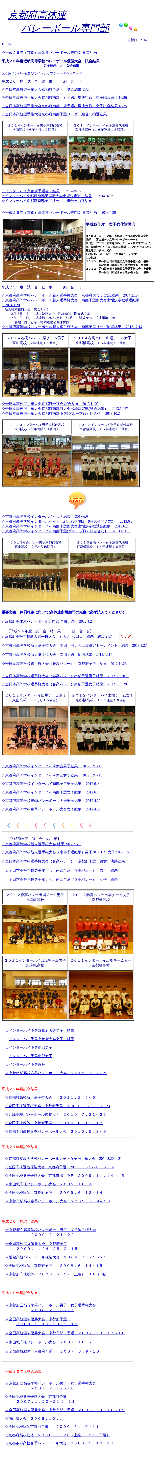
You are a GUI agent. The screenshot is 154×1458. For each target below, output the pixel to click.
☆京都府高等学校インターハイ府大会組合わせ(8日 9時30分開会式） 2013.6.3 (69, 521)
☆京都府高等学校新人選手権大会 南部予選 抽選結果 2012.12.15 (57, 655)
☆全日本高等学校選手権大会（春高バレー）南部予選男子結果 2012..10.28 (65, 676)
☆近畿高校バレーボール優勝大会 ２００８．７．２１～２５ (56, 1257)
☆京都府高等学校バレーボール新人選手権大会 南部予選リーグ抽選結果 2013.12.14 (72, 327)
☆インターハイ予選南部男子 (28, 1047)
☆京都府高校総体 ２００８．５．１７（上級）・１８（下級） (57, 1274)
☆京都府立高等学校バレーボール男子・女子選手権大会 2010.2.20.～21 (63, 1159)
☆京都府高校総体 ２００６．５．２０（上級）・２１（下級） (57, 1435)
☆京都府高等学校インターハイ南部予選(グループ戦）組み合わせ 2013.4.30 (66, 531)
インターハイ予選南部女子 (30, 1056)
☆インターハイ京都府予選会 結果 (31, 191)
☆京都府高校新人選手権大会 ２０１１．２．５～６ (50, 1097)
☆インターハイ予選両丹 (25, 1064)
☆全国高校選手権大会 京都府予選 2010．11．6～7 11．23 (57, 1106)
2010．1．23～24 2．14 (92, 1167)
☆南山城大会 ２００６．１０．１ (34, 1419)
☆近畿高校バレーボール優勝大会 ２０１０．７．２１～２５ (55, 1114)
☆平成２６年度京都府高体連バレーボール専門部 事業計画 (49, 53)
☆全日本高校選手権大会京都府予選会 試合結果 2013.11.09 (50, 404)
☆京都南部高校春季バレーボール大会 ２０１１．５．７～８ (56, 1073)
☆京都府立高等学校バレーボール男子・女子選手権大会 (50, 1230)
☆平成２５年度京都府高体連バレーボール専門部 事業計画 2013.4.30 (61, 213)
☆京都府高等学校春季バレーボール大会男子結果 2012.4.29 (53, 801)
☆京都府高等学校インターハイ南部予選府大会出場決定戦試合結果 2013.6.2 (66, 526)
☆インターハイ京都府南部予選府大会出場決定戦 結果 (47, 196)
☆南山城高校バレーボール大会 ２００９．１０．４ (48, 1184)
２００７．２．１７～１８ (52, 1388)
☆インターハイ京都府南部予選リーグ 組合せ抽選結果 (47, 201)
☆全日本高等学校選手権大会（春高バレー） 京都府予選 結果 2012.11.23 (64, 664)
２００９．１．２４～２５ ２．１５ (47, 1249)
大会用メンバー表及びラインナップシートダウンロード (42, 73)
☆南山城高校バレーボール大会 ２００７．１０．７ (48, 1342)
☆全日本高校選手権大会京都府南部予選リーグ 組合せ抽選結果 (54, 114)
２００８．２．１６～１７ (52, 1310)
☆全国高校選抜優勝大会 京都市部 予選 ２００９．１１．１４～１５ (65, 1176)
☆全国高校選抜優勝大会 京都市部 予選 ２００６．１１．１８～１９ (65, 1410)
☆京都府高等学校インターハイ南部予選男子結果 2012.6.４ (53, 784)
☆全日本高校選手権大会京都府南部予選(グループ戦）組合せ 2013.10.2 (61, 414)
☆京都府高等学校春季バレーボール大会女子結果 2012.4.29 (53, 809)
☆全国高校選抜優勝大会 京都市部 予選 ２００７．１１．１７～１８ (65, 1333)
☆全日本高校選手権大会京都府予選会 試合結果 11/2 (45, 89)
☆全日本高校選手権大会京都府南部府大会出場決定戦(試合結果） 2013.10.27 (65, 409)
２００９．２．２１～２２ (52, 1235)
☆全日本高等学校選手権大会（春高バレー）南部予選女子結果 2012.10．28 (66, 684)
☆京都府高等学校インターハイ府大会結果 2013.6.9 (47, 517)
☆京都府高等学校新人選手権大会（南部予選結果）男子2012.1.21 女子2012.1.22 (67, 852)
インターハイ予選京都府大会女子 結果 (41, 1039)
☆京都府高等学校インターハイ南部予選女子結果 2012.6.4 (52, 792)
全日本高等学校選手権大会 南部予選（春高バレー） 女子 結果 (63, 879)
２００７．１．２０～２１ (38, 1402)
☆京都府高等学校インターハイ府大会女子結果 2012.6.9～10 (52, 775)
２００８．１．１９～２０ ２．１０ (47, 1324)
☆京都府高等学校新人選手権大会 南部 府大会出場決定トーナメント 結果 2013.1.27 (74, 645)
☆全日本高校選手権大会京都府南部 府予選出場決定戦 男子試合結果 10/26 (64, 98)
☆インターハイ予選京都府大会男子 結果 (39, 1030)
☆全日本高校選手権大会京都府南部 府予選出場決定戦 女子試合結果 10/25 (64, 106)
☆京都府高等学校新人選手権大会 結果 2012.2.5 (41, 844)
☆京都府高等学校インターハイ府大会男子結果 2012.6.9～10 (52, 766)
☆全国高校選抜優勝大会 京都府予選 (37, 1167)
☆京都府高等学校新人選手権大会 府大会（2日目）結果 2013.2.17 (68, 636)
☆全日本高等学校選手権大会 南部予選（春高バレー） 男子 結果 (61, 870)
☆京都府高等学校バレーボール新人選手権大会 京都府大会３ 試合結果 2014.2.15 (70, 295)
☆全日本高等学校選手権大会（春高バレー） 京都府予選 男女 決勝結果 (65, 861)
